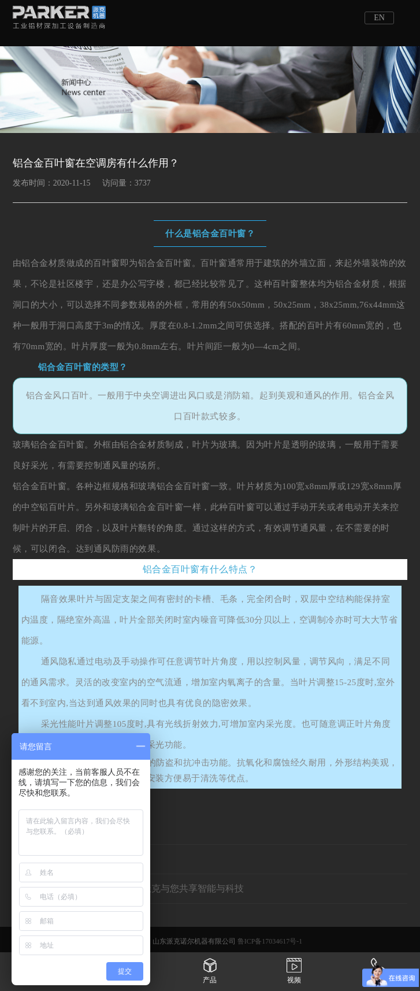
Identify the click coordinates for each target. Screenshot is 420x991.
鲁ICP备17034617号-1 (270, 941)
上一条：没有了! (46, 859)
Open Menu (408, 17)
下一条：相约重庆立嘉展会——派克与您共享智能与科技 (128, 888)
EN (379, 17)
